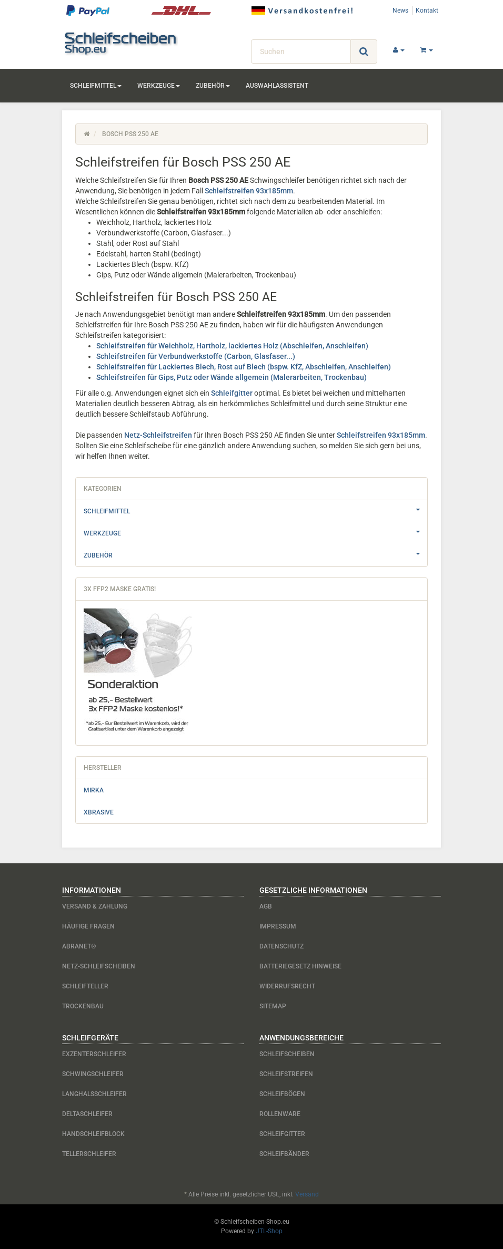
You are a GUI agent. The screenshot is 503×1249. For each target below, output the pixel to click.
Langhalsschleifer (94, 1094)
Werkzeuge (158, 85)
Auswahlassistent (277, 85)
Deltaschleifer (87, 1114)
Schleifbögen (282, 1094)
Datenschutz (281, 946)
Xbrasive (99, 812)
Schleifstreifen (286, 1074)
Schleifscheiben (287, 1054)
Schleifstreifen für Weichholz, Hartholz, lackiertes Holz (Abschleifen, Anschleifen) (232, 346)
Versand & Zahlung (94, 906)
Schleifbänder (284, 1154)
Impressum (277, 926)
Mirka (94, 790)
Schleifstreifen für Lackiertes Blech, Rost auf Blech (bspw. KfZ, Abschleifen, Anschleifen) (243, 367)
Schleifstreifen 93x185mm (249, 191)
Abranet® (79, 946)
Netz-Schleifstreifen (158, 435)
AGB (265, 906)
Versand (307, 1194)
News (400, 10)
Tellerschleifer (89, 1154)
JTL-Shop (269, 1231)
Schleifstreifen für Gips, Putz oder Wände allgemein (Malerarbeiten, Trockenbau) (231, 377)
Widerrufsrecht (287, 986)
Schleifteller (85, 986)
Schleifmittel (96, 85)
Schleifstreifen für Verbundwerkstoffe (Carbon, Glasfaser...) (195, 356)
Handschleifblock (93, 1134)
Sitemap (272, 1006)
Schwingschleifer (93, 1074)
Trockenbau (83, 1006)
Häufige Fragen (88, 926)
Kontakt (427, 10)
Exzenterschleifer (94, 1054)
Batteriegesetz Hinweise (300, 966)
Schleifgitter (232, 393)
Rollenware (279, 1114)
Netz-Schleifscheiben (98, 966)
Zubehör (213, 85)
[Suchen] (301, 51)
